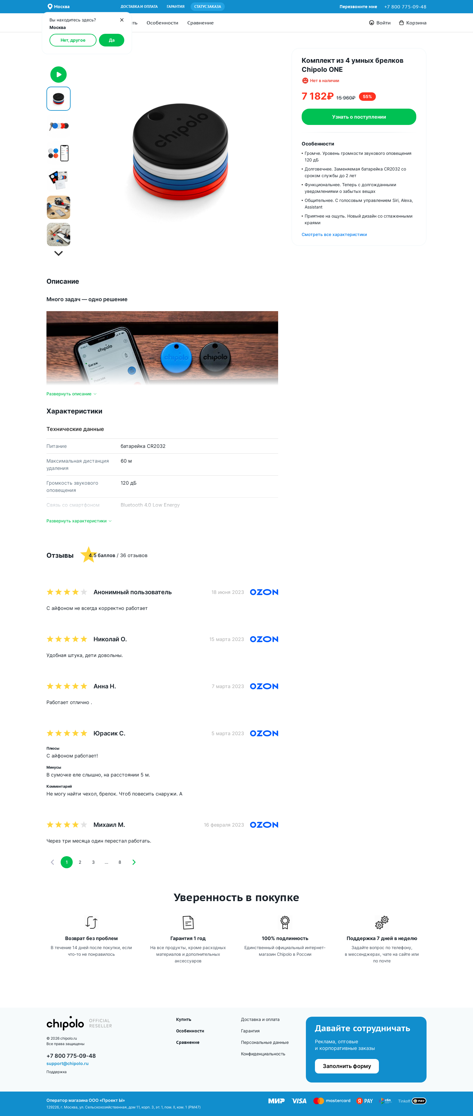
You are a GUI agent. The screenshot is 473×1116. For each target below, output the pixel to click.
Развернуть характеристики (79, 520)
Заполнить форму (347, 1066)
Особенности (162, 23)
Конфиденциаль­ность (263, 1053)
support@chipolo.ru (67, 1063)
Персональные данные (265, 1042)
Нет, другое (73, 40)
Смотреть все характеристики (334, 234)
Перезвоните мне (358, 6)
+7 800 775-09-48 (405, 7)
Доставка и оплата (139, 6)
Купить (183, 1019)
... (106, 862)
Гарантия (176, 6)
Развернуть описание (71, 393)
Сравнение (200, 23)
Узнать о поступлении (359, 117)
